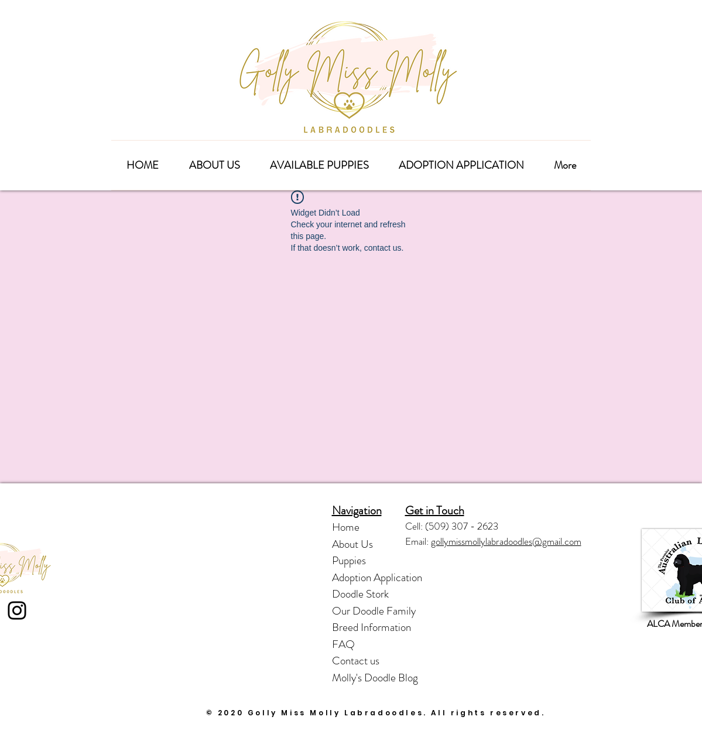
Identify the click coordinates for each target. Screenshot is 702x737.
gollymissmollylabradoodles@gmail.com (506, 541)
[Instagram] (17, 610)
